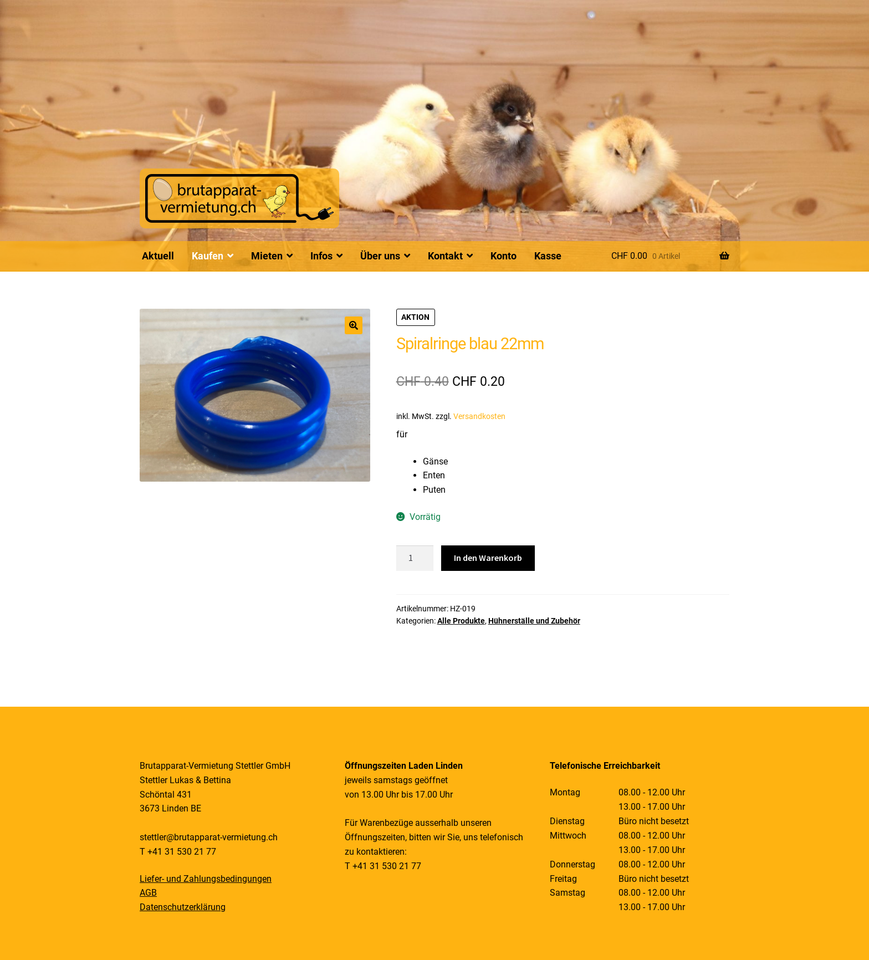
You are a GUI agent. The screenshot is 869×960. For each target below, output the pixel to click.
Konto (503, 256)
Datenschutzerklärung (183, 907)
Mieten (267, 256)
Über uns (380, 256)
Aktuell (158, 256)
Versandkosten (479, 416)
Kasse (547, 256)
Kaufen (207, 256)
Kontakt (445, 256)
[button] (353, 325)
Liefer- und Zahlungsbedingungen (206, 879)
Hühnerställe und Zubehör (534, 620)
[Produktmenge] (415, 558)
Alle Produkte (461, 620)
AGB (148, 892)
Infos (321, 256)
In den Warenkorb (488, 557)
